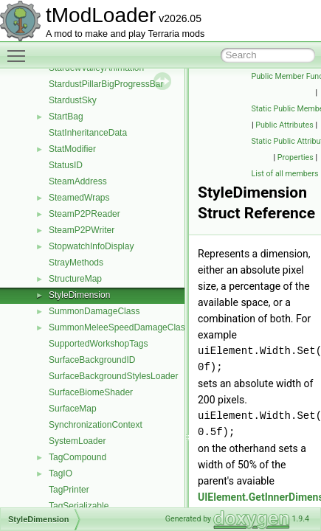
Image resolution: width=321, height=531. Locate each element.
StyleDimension (79, 295)
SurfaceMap (73, 408)
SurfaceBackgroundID (92, 360)
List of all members (285, 173)
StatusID (66, 165)
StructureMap (75, 279)
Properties (295, 157)
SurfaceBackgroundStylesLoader (113, 376)
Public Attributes (284, 125)
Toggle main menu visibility (19, 49)
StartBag (66, 116)
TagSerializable (78, 506)
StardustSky (73, 100)
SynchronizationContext (95, 425)
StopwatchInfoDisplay (91, 246)
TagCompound (77, 457)
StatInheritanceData (88, 133)
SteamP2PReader (84, 214)
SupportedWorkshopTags (98, 344)
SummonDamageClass (94, 311)
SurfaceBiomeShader (91, 392)
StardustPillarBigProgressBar (106, 84)
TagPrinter (69, 490)
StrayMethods (76, 262)
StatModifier (72, 149)
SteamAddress (78, 181)
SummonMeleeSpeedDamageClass (119, 327)
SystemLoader (77, 441)
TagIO (60, 473)
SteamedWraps (79, 197)
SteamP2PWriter (81, 230)
